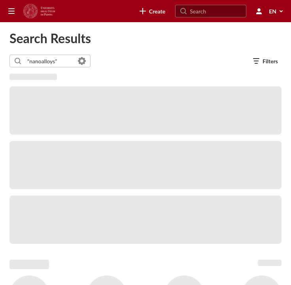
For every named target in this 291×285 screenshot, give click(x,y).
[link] (152, 11)
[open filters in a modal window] (265, 61)
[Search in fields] (82, 61)
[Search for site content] (217, 11)
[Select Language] (276, 11)
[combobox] (50, 61)
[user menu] (259, 11)
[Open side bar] (11, 11)
